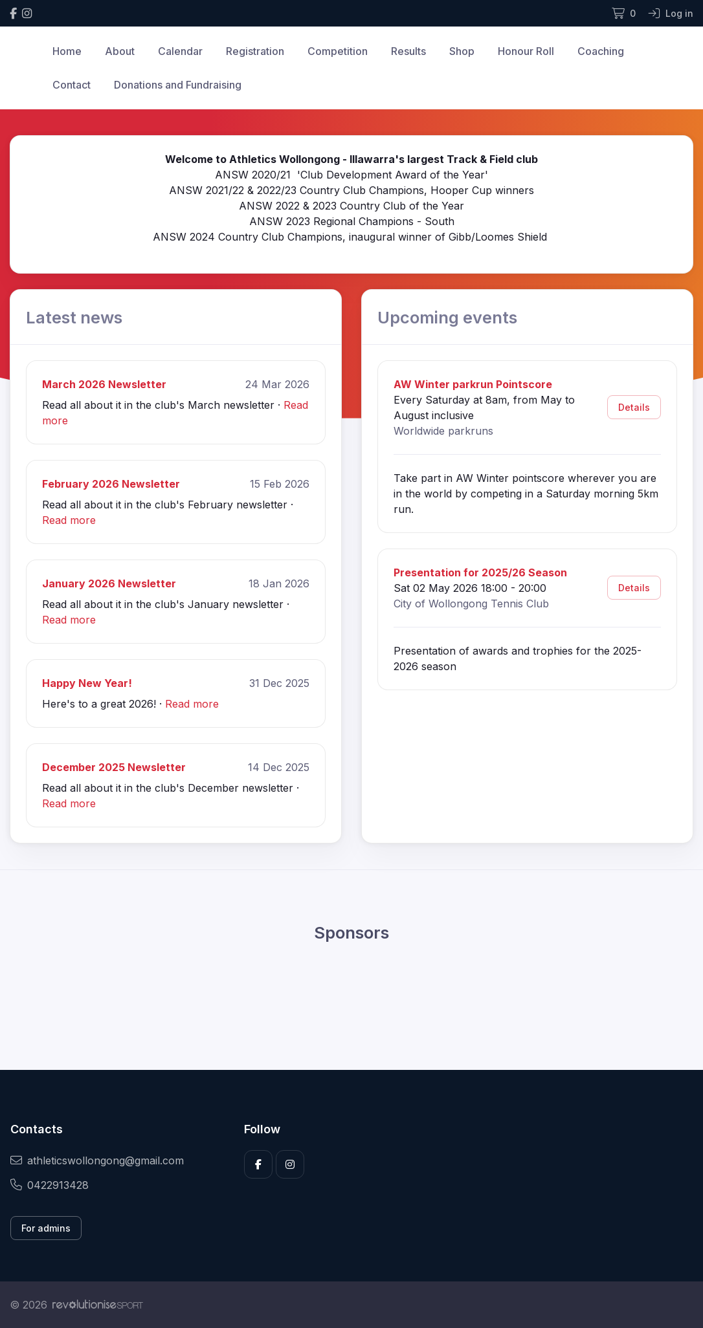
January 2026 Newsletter (109, 583)
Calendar (180, 51)
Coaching (600, 51)
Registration (255, 51)
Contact (71, 84)
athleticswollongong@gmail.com (97, 1160)
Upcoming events (447, 317)
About (120, 51)
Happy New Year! (87, 683)
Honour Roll (526, 51)
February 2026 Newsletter (111, 483)
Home (67, 51)
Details (634, 407)
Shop (461, 51)
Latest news (74, 317)
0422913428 (49, 1185)
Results (408, 51)
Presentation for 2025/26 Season (480, 572)
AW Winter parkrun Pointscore (473, 384)
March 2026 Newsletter (104, 384)
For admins (46, 1228)
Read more (69, 520)
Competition (337, 51)
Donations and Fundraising (177, 84)
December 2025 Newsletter (114, 767)
